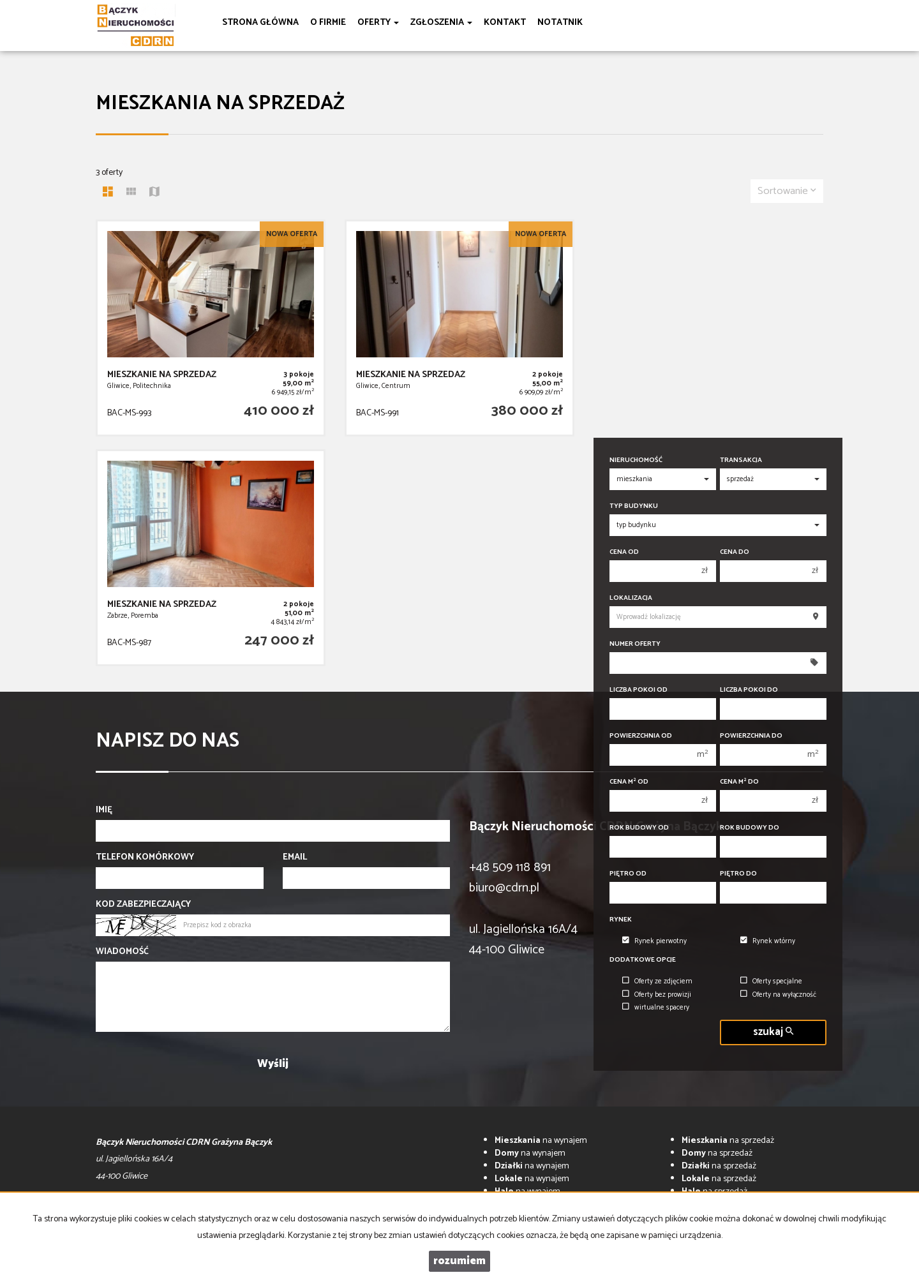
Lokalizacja (630, 598)
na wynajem (541, 1140)
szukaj (773, 1032)
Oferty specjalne (771, 981)
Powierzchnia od (640, 736)
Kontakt (505, 22)
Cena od (624, 552)
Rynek (620, 920)
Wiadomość (122, 952)
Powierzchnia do (751, 736)
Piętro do (738, 874)
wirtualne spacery (655, 1007)
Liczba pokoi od (638, 690)
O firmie (328, 22)
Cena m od (628, 782)
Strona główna (260, 22)
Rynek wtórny (767, 941)
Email (295, 857)
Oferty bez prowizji (656, 995)
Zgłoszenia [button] (441, 22)
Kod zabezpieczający (143, 904)
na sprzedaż (728, 1140)
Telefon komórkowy (145, 857)
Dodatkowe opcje (642, 960)
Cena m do (739, 782)
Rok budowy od (639, 828)
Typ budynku (633, 506)
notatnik (560, 22)
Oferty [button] (378, 22)
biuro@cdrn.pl (504, 887)
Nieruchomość (635, 460)
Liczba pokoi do (749, 690)
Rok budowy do (749, 828)
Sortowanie (787, 191)
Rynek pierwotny (654, 941)
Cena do (734, 552)
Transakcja (741, 460)
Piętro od (627, 874)
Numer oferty (635, 644)
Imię (104, 810)
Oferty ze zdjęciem (657, 981)
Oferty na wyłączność (778, 995)
